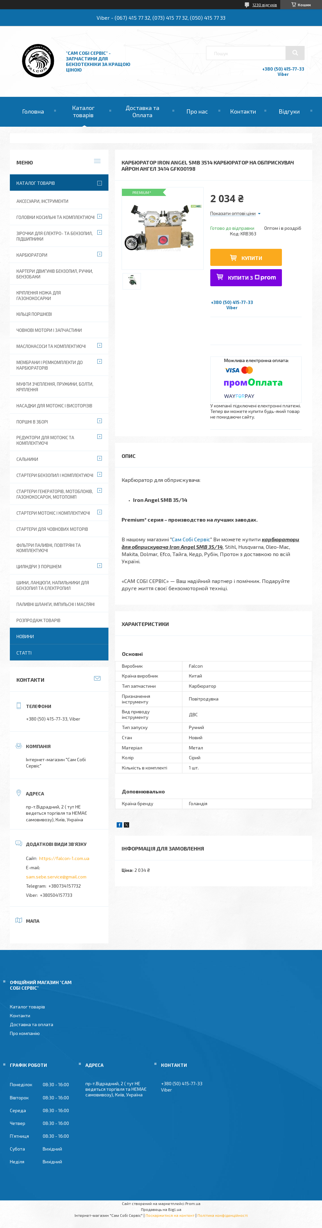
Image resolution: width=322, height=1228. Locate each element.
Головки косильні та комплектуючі (55, 217)
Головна (33, 111)
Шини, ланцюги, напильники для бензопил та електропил (52, 585)
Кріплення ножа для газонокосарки (38, 295)
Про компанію (25, 1033)
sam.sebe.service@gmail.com (56, 876)
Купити (252, 258)
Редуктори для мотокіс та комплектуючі (45, 440)
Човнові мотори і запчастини (49, 330)
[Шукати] (295, 53)
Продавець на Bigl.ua (161, 1209)
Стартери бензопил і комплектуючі (54, 475)
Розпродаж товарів (38, 620)
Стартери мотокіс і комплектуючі (53, 513)
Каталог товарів (83, 111)
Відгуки (289, 111)
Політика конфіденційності (222, 1215)
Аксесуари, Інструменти (42, 201)
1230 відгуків (264, 4)
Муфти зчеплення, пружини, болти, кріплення (54, 386)
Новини (25, 636)
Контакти (243, 111)
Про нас (197, 111)
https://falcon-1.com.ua (64, 858)
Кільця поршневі (34, 314)
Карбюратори (31, 255)
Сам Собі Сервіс (191, 539)
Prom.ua (192, 1203)
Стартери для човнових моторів (52, 529)
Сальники (27, 459)
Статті (24, 653)
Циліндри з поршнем (38, 566)
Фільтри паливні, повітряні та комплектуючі (48, 548)
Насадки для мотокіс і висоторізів (54, 405)
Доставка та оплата (31, 1024)
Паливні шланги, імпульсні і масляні (55, 604)
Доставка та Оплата (142, 111)
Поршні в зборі (32, 421)
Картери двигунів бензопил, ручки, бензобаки (54, 274)
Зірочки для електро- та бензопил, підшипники (54, 236)
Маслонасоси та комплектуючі (51, 346)
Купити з (252, 277)
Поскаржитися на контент (170, 1215)
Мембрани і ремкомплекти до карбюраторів (49, 365)
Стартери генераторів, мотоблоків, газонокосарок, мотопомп (54, 494)
